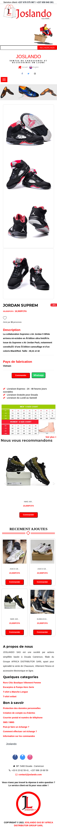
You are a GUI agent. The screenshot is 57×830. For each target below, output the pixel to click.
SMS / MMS (8, 722)
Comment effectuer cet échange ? (20, 731)
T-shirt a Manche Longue (15, 692)
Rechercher (47, 48)
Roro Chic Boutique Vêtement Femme (22, 682)
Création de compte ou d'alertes (19, 713)
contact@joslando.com (28, 774)
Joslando (11, 743)
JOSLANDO (28, 58)
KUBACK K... (42, 619)
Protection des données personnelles (22, 708)
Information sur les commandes (19, 736)
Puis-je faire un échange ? (16, 727)
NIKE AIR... (28, 501)
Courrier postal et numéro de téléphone (23, 717)
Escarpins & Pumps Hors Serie (18, 687)
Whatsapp (38, 375)
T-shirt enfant (9, 696)
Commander (20, 375)
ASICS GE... (15, 569)
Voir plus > (51, 437)
